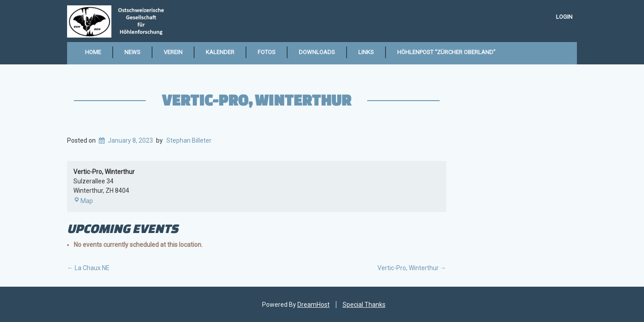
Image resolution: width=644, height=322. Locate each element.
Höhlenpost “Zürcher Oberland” (446, 52)
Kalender (220, 52)
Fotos (266, 52)
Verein (173, 52)
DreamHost (313, 304)
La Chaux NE (88, 267)
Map (83, 200)
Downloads (317, 52)
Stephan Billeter (189, 140)
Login (564, 16)
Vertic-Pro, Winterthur (256, 99)
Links (366, 52)
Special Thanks (364, 304)
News (132, 52)
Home (93, 52)
